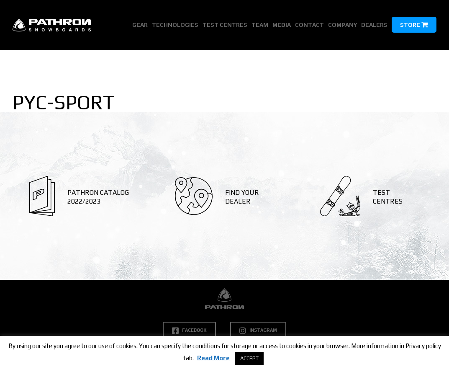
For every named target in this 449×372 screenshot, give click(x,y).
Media (281, 24)
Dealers (374, 24)
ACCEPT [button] (249, 358)
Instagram (258, 330)
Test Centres (225, 24)
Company (342, 24)
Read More (213, 358)
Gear (140, 24)
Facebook (189, 330)
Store (414, 24)
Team (259, 24)
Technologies (175, 24)
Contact (309, 24)
